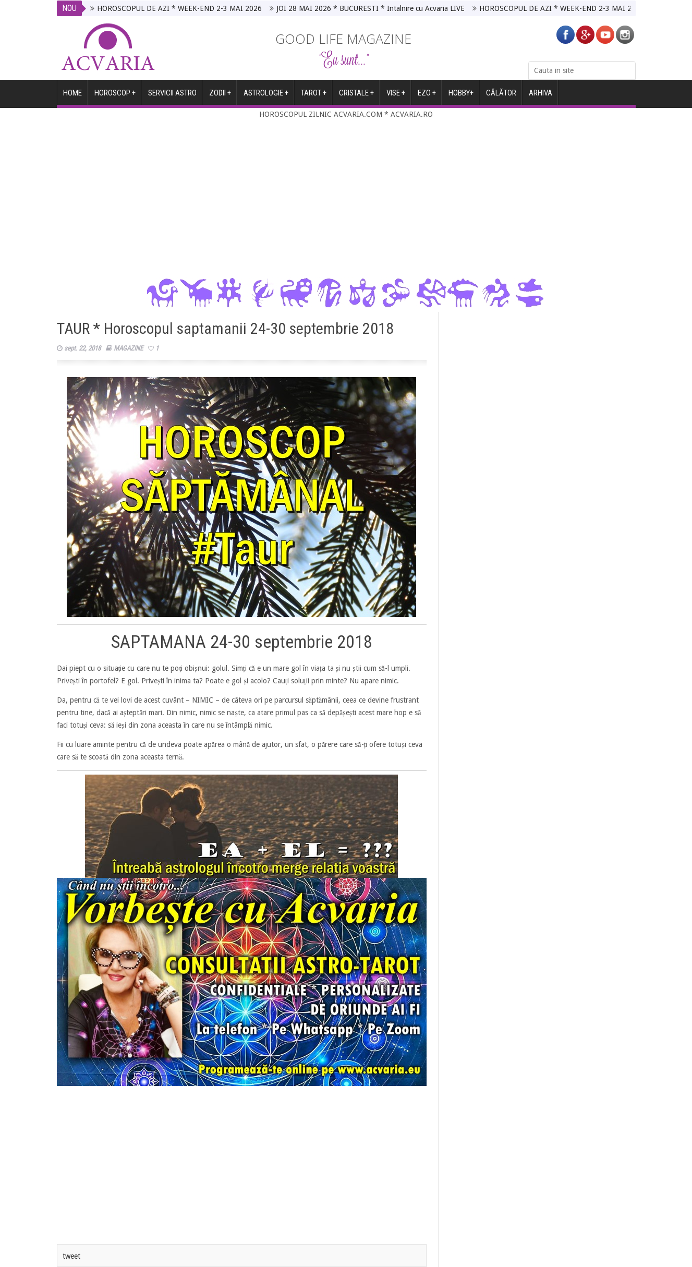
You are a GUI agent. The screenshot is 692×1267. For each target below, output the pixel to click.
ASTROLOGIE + (266, 97)
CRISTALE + (356, 97)
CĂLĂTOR (501, 97)
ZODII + (220, 97)
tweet (71, 1256)
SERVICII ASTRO (172, 97)
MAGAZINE (128, 348)
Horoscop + (115, 97)
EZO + (426, 97)
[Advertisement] (346, 199)
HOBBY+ (461, 97)
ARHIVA (541, 97)
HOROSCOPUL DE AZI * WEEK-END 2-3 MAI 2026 (179, 8)
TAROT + (314, 97)
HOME (72, 97)
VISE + (395, 97)
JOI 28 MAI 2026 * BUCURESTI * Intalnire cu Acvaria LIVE (370, 8)
